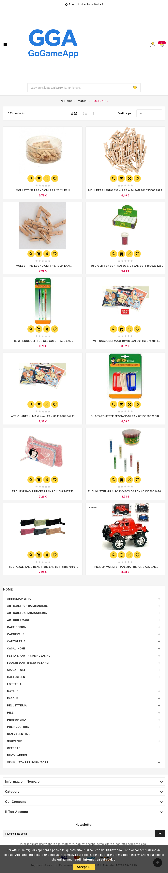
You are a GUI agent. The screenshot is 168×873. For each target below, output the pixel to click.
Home (8, 589)
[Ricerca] (79, 87)
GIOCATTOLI (16, 669)
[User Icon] (152, 44)
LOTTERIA (14, 684)
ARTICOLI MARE (18, 620)
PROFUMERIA (16, 719)
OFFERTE (13, 748)
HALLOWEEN (16, 677)
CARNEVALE (15, 634)
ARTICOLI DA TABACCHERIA (27, 612)
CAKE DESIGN (16, 627)
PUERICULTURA (18, 726)
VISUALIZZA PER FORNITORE (27, 762)
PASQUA (13, 698)
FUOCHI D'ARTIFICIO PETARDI (28, 662)
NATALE (12, 691)
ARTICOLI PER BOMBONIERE (27, 605)
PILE (10, 712)
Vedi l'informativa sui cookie (94, 859)
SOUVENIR (14, 741)
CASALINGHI (16, 648)
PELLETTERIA (17, 705)
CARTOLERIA (16, 641)
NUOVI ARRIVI (17, 755)
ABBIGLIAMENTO (19, 598)
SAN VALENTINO (19, 734)
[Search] (135, 87)
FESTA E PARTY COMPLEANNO (29, 655)
